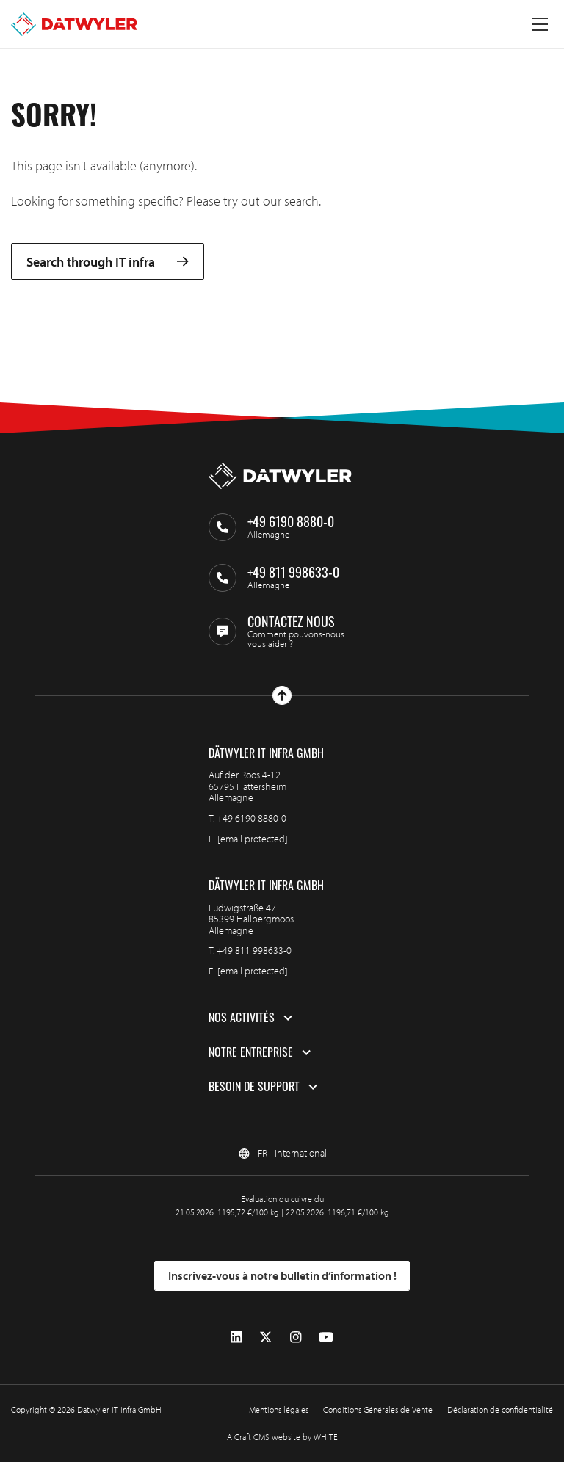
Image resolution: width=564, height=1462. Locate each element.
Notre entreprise (251, 1052)
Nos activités (242, 1017)
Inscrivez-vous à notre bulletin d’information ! (282, 1275)
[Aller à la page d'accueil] (74, 24)
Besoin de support (254, 1086)
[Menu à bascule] (540, 24)
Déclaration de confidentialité (500, 1409)
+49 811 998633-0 (254, 950)
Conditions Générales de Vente (378, 1409)
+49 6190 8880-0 (251, 818)
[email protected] (252, 838)
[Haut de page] (282, 695)
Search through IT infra (107, 261)
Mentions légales (278, 1409)
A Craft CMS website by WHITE (282, 1436)
